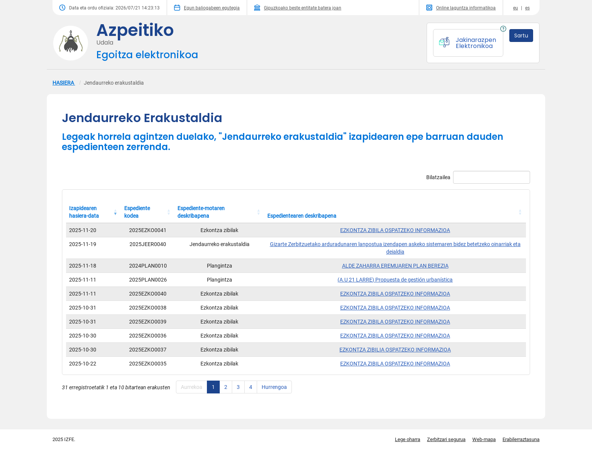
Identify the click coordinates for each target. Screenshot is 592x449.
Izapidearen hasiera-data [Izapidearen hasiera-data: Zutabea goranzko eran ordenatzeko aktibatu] (84, 212)
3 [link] (238, 387)
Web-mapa (484, 439)
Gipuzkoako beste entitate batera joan (297, 8)
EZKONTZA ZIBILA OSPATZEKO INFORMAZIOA (395, 230)
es (527, 8)
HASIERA (63, 83)
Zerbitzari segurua (446, 439)
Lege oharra (407, 439)
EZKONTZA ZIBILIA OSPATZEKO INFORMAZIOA (395, 350)
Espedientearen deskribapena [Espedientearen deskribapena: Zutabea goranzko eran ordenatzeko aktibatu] (301, 216)
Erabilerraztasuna (521, 439)
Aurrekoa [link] (191, 387)
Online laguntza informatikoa (461, 8)
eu (515, 8)
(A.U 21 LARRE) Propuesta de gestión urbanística (395, 280)
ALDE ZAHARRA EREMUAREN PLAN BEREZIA (395, 266)
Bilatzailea (478, 177)
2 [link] (225, 387)
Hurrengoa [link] (274, 387)
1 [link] (213, 387)
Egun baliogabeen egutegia (207, 8)
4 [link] (250, 387)
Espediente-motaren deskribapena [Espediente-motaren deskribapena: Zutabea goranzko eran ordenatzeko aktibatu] (201, 212)
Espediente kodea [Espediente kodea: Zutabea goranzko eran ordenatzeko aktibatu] (137, 212)
